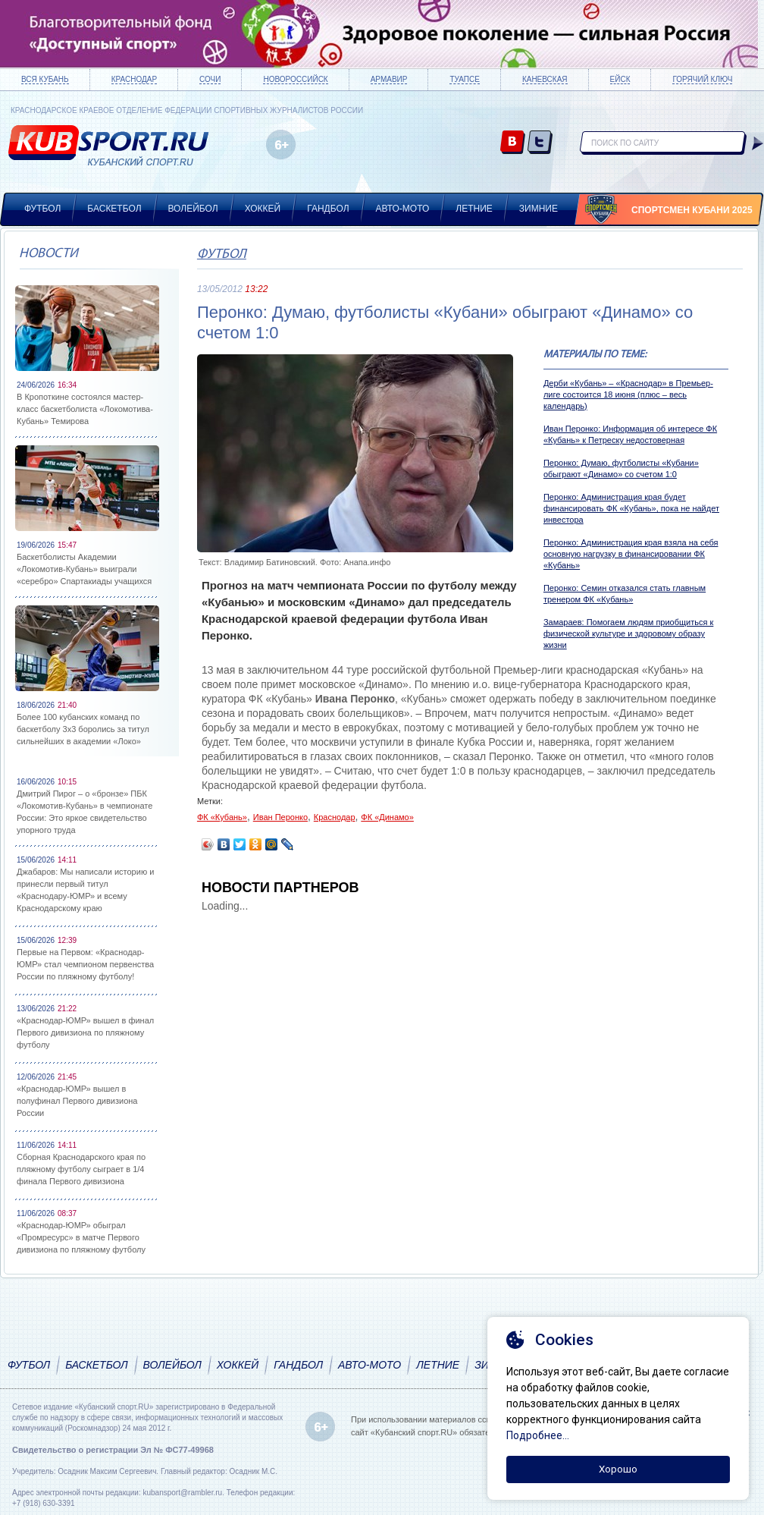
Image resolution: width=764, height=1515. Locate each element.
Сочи (210, 79)
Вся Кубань (45, 79)
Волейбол (193, 208)
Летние (474, 208)
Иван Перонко (280, 817)
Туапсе (464, 79)
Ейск (620, 79)
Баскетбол (114, 208)
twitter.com (540, 143)
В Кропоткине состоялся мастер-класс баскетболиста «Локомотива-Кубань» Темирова (85, 409)
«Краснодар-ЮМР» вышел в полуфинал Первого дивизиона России (77, 1100)
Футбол (42, 208)
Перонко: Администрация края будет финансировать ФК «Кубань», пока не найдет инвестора (631, 508)
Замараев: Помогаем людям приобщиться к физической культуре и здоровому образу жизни (628, 633)
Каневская (545, 79)
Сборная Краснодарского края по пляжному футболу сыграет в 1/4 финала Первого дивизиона (81, 1169)
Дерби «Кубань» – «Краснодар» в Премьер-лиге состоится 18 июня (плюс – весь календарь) (628, 394)
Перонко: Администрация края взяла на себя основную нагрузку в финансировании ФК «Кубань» (631, 554)
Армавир (389, 79)
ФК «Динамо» (387, 817)
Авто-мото (403, 208)
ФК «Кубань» (222, 817)
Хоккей (263, 208)
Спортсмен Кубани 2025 (692, 210)
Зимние (538, 208)
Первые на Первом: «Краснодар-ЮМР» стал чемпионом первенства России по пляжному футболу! (85, 964)
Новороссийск (295, 79)
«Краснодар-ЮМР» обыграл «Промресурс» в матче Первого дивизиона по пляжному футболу (81, 1237)
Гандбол (328, 208)
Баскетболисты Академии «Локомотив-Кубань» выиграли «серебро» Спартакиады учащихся (84, 569)
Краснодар (134, 79)
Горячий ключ (702, 79)
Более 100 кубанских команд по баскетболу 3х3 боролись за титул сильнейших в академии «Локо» (83, 729)
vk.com (512, 143)
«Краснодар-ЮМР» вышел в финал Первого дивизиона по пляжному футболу (85, 1032)
